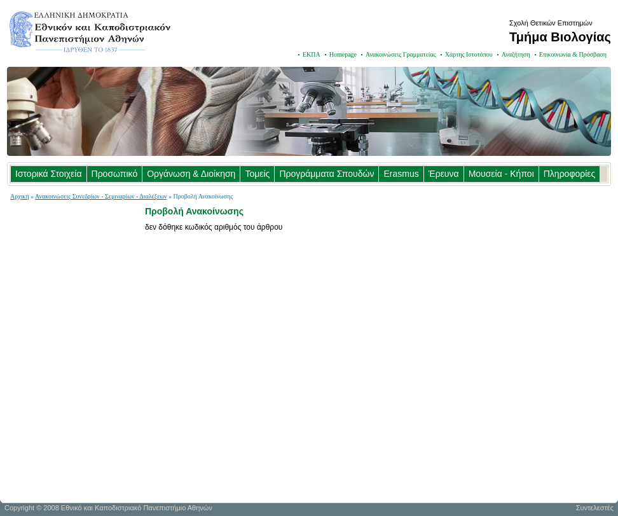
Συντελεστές (595, 508)
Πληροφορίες (570, 174)
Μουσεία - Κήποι (501, 174)
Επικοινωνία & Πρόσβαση (573, 54)
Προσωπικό (115, 174)
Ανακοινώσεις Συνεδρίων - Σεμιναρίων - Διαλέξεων (101, 196)
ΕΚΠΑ (311, 54)
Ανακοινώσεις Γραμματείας (401, 54)
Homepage (343, 54)
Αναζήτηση (516, 54)
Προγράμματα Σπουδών (326, 174)
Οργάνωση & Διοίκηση (191, 174)
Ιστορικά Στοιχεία (48, 174)
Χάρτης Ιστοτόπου (469, 54)
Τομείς (257, 174)
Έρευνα (444, 174)
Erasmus (400, 174)
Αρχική (19, 196)
